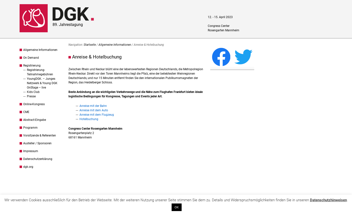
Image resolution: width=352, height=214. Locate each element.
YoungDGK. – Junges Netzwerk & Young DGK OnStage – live (42, 83)
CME (26, 112)
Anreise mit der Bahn (93, 106)
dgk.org (28, 167)
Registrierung (32, 65)
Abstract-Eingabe (34, 120)
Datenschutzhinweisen (328, 200)
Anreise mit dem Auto (93, 110)
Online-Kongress (34, 104)
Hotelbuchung (88, 119)
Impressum (30, 151)
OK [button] (177, 207)
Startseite (90, 44)
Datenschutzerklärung (37, 159)
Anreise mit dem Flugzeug (96, 114)
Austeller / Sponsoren (37, 143)
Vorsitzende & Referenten (39, 135)
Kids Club (33, 92)
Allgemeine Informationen (40, 50)
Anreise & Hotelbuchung (97, 57)
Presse (31, 96)
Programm (30, 127)
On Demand (31, 57)
